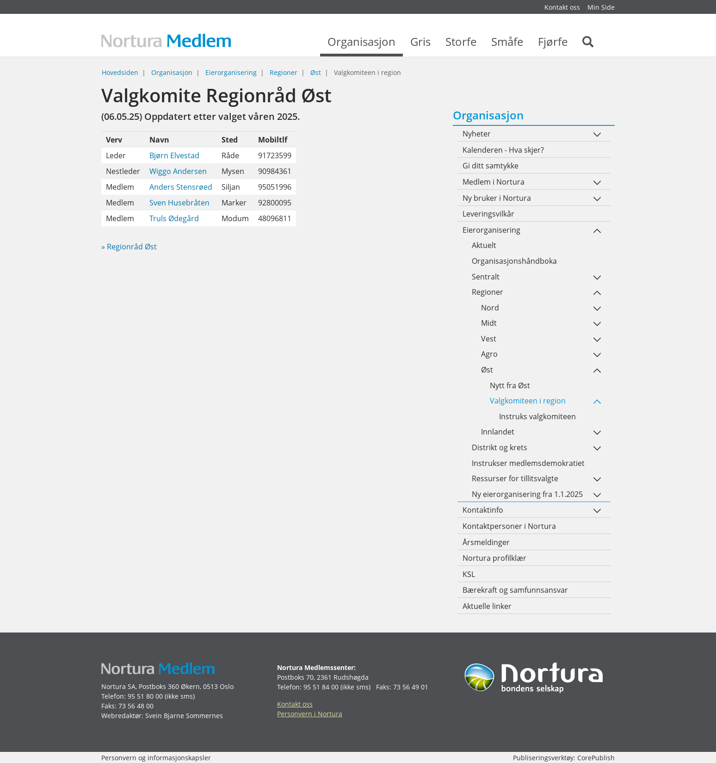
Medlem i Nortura (494, 182)
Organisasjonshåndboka (514, 261)
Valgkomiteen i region (528, 401)
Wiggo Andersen (178, 171)
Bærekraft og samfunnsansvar (515, 590)
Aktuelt (484, 245)
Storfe (461, 46)
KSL (469, 574)
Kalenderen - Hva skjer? (503, 150)
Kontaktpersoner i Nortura (509, 526)
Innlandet (497, 432)
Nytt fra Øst (510, 385)
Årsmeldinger (486, 542)
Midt (489, 323)
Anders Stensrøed (180, 187)
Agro (489, 354)
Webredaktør (121, 715)
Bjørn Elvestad (174, 155)
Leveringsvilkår (488, 214)
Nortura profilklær (494, 558)
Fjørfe (553, 46)
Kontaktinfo (483, 510)
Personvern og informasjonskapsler (156, 757)
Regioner (283, 72)
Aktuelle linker (487, 606)
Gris (420, 46)
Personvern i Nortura (309, 713)
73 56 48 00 (136, 705)
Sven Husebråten (179, 203)
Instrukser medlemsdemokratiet (528, 463)
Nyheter (477, 134)
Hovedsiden (120, 72)
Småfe (507, 46)
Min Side (601, 7)
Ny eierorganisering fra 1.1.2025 (527, 494)
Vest (488, 339)
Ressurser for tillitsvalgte (515, 478)
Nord (490, 308)
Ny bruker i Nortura (497, 198)
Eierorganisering (231, 72)
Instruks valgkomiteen (537, 416)
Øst (315, 72)
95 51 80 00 (145, 696)
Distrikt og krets (499, 447)
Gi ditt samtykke (490, 166)
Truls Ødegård (174, 218)
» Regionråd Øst (129, 247)
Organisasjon (361, 46)
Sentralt (486, 277)
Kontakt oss (562, 7)
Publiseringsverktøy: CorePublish (564, 757)
